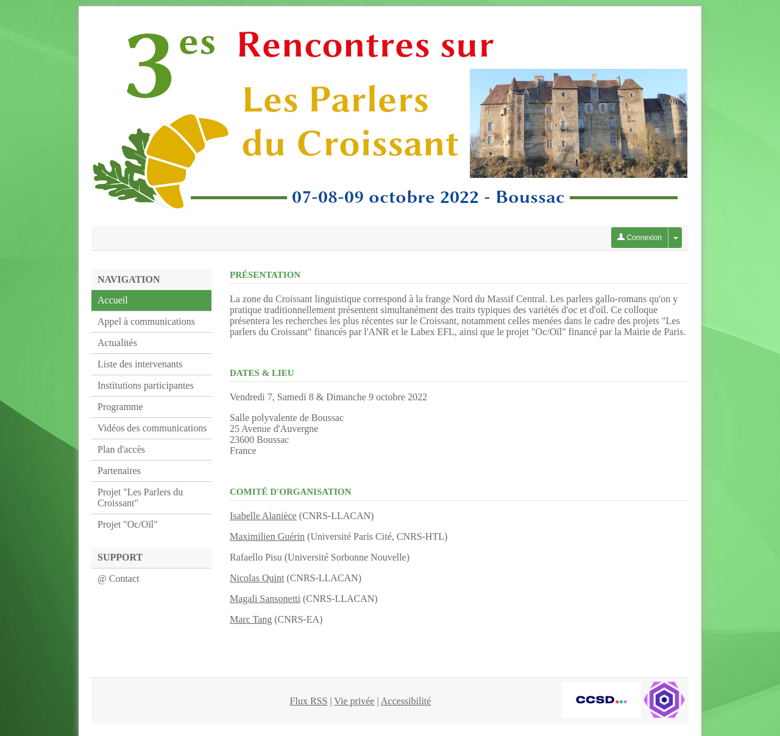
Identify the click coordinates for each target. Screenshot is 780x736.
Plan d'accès (121, 449)
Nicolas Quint (257, 578)
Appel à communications (146, 321)
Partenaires (119, 470)
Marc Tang (251, 619)
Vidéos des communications (152, 428)
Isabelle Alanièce (263, 516)
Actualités (117, 343)
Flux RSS (309, 701)
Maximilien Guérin (267, 536)
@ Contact (119, 578)
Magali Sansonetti (265, 598)
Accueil (113, 300)
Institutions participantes (146, 385)
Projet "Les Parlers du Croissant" (140, 497)
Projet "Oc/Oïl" (128, 524)
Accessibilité (406, 701)
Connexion (639, 237)
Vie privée (354, 701)
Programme (120, 407)
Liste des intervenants (140, 364)
